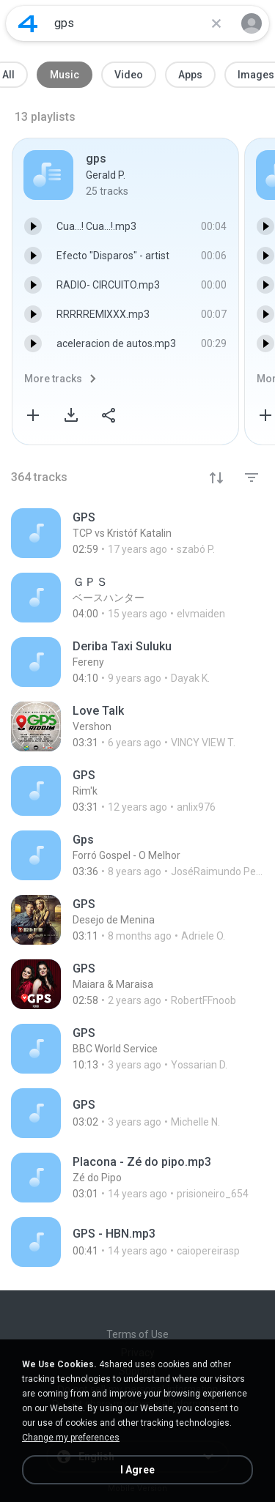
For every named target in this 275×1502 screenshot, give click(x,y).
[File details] (137, 533)
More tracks (53, 378)
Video (128, 75)
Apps (190, 75)
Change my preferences (71, 1437)
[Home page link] (28, 23)
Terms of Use (137, 1334)
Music (64, 75)
